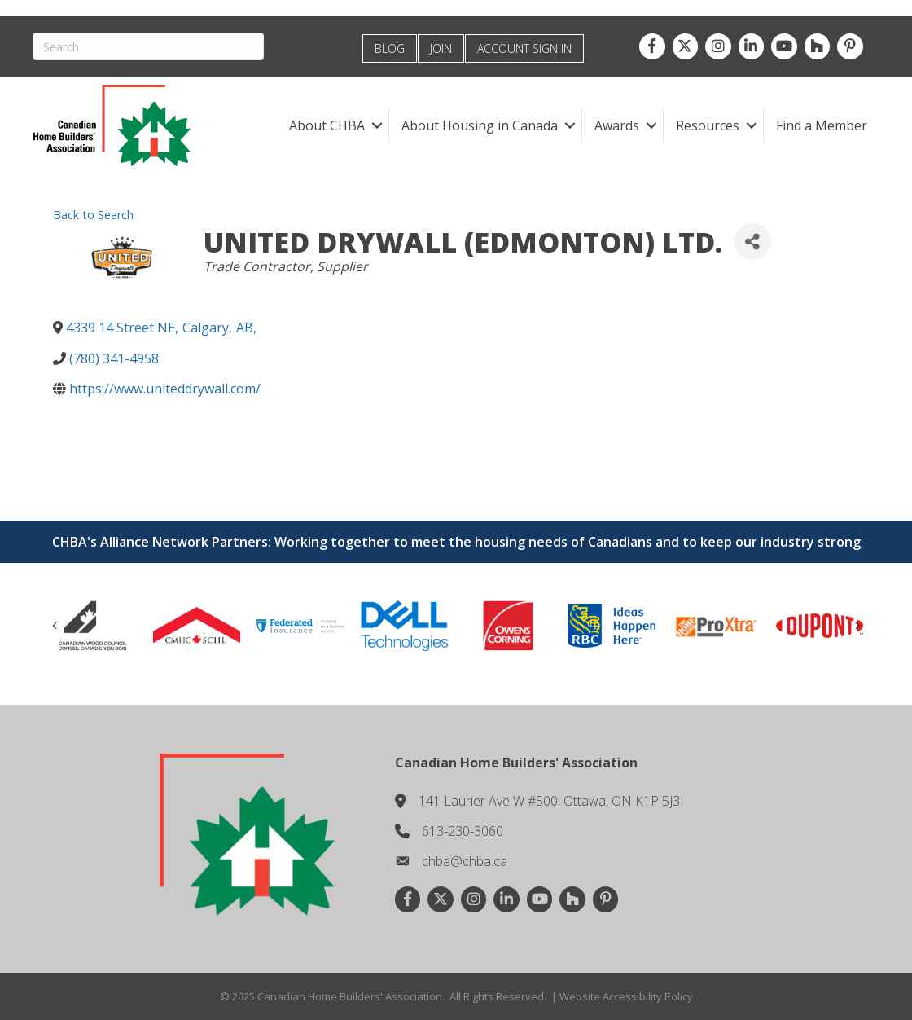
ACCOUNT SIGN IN (524, 48)
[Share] (752, 241)
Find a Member (821, 125)
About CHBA (327, 125)
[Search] (148, 46)
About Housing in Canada (479, 125)
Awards (616, 125)
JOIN (441, 48)
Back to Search (93, 214)
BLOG (390, 48)
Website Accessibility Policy (626, 996)
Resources (707, 125)
